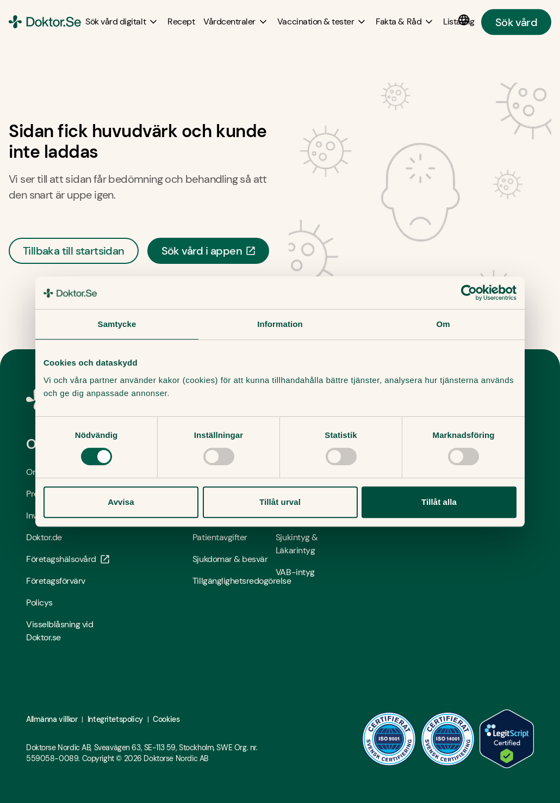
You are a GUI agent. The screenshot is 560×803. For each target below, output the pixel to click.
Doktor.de (44, 537)
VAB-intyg (295, 572)
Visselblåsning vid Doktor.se (59, 631)
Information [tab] (280, 324)
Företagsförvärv (55, 580)
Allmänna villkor (51, 719)
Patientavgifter (219, 537)
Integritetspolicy (115, 719)
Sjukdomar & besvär (229, 559)
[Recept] (181, 21)
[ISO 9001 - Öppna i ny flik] (389, 739)
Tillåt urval (280, 501)
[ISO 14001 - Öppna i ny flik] (448, 739)
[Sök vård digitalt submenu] (122, 21)
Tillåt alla (439, 501)
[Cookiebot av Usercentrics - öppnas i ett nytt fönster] (469, 293)
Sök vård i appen (208, 251)
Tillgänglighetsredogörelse (234, 580)
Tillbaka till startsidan (74, 251)
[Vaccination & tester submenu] (322, 21)
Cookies (166, 719)
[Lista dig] (459, 21)
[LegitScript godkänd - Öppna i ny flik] (507, 738)
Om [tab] (443, 324)
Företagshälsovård (67, 559)
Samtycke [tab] (117, 324)
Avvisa (121, 501)
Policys (39, 602)
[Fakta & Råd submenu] (405, 21)
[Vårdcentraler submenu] (236, 21)
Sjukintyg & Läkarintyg (297, 544)
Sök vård (516, 22)
